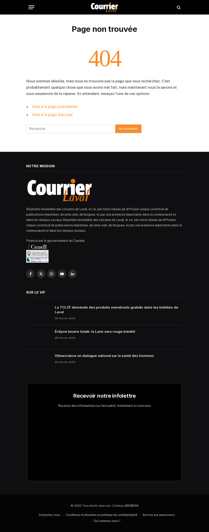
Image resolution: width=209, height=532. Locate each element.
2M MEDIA (132, 505)
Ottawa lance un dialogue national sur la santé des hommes (104, 356)
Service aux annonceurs (159, 515)
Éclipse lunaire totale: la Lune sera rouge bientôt (95, 331)
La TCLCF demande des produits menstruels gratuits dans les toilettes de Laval (116, 309)
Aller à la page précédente (54, 106)
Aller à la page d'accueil (52, 114)
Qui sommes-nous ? (107, 521)
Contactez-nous (49, 515)
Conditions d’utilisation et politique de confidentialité (101, 515)
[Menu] (31, 7)
